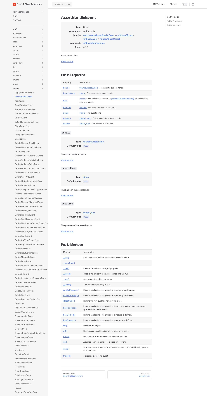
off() (65, 331)
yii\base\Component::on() (122, 98)
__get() (66, 268)
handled (67, 107)
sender (66, 124)
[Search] (62, 4)
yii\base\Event (90, 39)
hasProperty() (69, 320)
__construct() (69, 263)
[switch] (184, 4)
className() (69, 301)
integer (82, 118)
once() (66, 349)
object (82, 124)
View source (67, 61)
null (89, 118)
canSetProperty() (71, 295)
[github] (193, 4)
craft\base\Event (124, 35)
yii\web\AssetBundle (88, 88)
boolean (83, 107)
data (65, 100)
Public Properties (174, 21)
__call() (66, 257)
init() (65, 326)
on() (65, 342)
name (65, 113)
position (67, 118)
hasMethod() (69, 315)
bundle (66, 88)
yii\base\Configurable (94, 43)
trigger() (67, 356)
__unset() (67, 284)
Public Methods (173, 25)
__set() (66, 279)
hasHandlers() (69, 308)
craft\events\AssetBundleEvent (98, 35)
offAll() (66, 336)
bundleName (69, 93)
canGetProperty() (71, 290)
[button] (28, 12)
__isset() (67, 274)
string (82, 93)
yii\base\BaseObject (110, 39)
